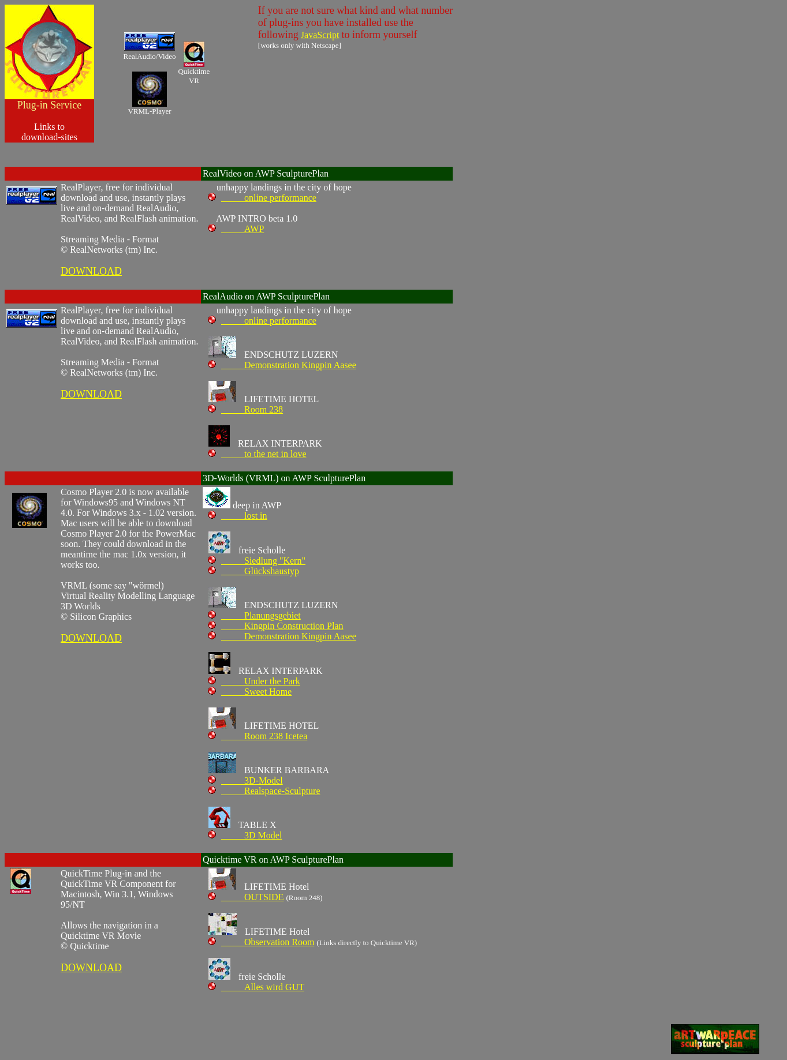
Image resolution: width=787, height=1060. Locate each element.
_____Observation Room (261, 942)
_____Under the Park (254, 681)
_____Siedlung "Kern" (256, 560)
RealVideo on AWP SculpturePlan (266, 173)
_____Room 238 (245, 409)
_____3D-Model (245, 780)
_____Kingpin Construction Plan (276, 626)
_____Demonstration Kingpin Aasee (282, 365)
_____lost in (237, 515)
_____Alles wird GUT (256, 987)
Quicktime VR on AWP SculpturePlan (273, 859)
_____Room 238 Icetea (257, 736)
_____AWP (236, 229)
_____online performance (262, 198)
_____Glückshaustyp (253, 571)
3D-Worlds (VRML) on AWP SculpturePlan (284, 478)
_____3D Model (245, 835)
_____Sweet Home (250, 691)
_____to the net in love (257, 454)
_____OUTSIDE (246, 897)
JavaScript (320, 35)
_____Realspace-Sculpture (264, 791)
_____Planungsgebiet (254, 615)
